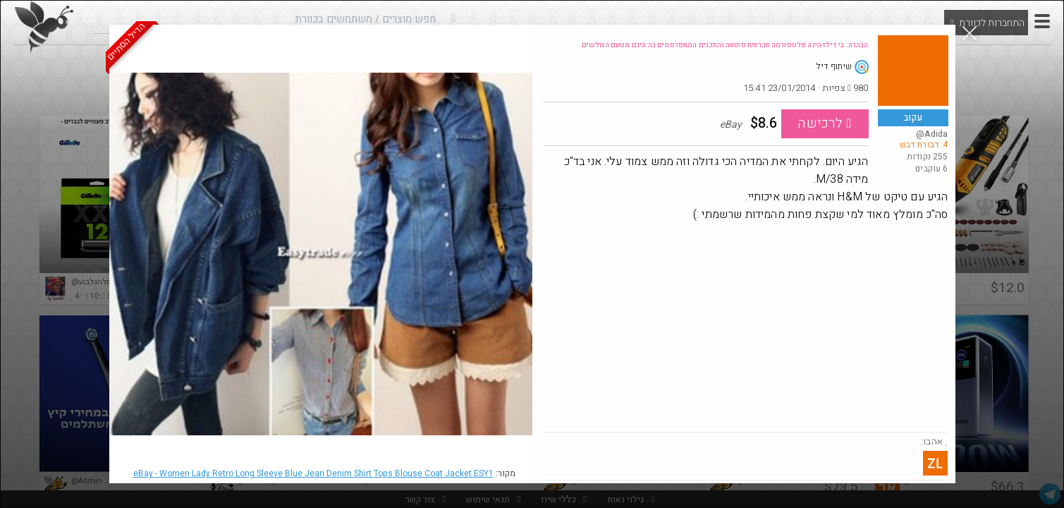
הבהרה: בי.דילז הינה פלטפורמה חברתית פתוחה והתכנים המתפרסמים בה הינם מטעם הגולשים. (724, 45)
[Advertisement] (745, 326)
